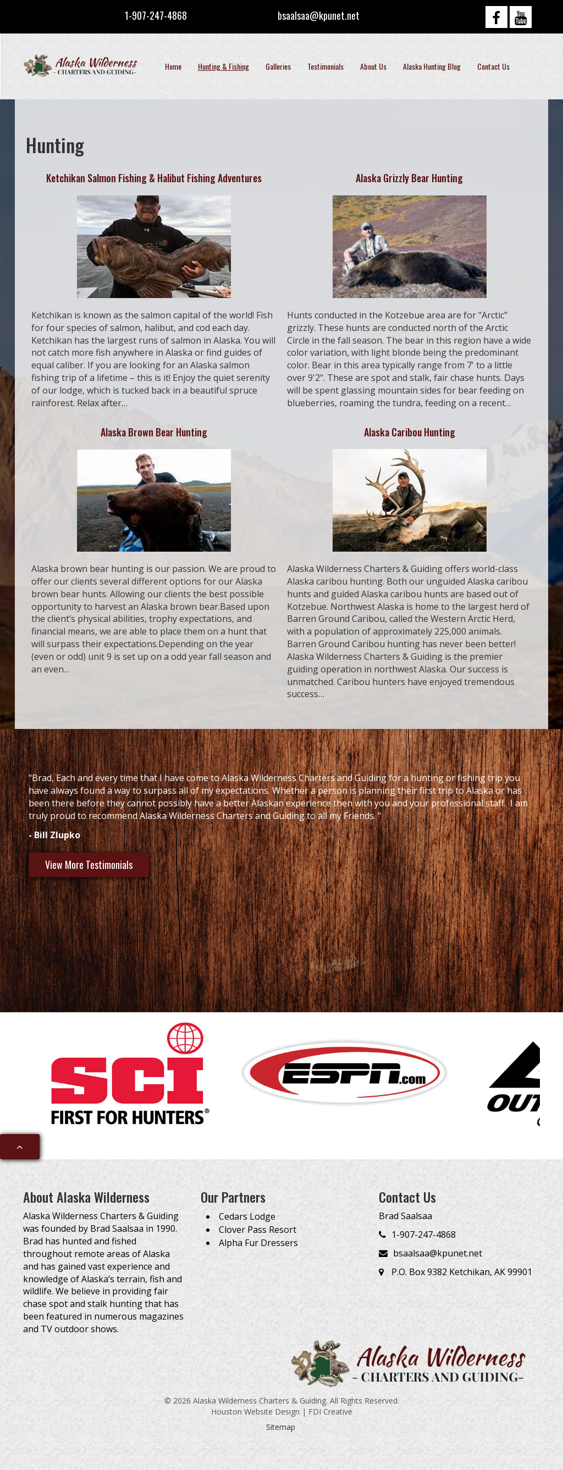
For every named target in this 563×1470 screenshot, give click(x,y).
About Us (373, 66)
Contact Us (493, 66)
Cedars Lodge (247, 1216)
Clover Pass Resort (257, 1230)
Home (173, 66)
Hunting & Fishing (223, 66)
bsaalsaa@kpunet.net (319, 15)
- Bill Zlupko (54, 835)
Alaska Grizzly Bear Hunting (409, 178)
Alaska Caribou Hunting (409, 432)
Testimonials (325, 66)
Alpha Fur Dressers (258, 1243)
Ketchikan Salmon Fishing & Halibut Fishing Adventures (154, 178)
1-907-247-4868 (156, 15)
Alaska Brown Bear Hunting (154, 432)
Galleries (278, 66)
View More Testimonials (89, 864)
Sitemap (280, 1427)
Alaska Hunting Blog (432, 66)
